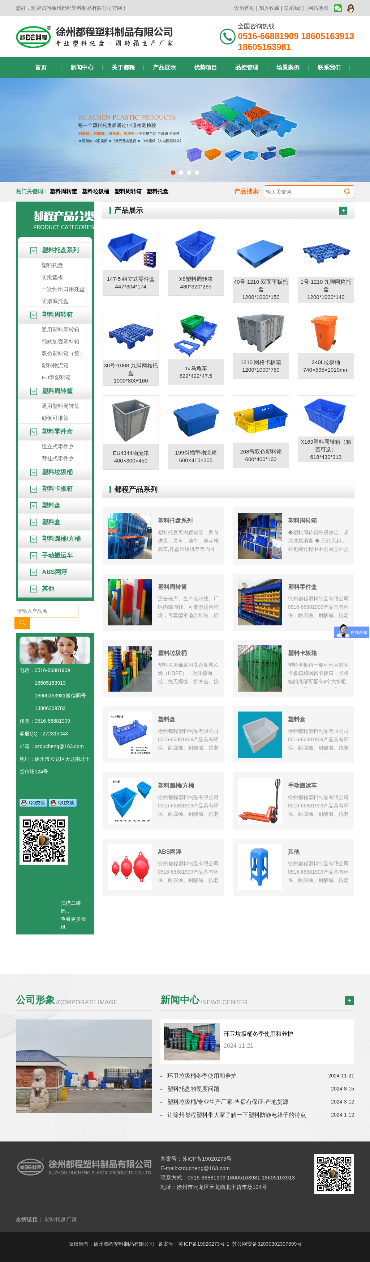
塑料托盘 (157, 191)
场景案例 (288, 67)
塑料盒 (45, 522)
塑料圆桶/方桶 (55, 538)
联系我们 (294, 8)
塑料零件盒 (51, 431)
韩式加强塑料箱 (60, 341)
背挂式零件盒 (58, 458)
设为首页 (244, 8)
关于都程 (123, 67)
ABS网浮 (48, 572)
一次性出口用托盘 (63, 289)
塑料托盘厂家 (60, 1219)
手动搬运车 (51, 555)
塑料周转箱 (128, 191)
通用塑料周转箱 (60, 329)
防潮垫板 (52, 277)
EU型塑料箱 (56, 377)
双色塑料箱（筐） (63, 353)
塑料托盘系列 (54, 250)
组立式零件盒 (58, 446)
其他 (42, 588)
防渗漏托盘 (55, 301)
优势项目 (205, 67)
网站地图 (318, 8)
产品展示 (164, 67)
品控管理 (246, 67)
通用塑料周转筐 (60, 406)
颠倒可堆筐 (55, 418)
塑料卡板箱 (51, 488)
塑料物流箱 (55, 365)
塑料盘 (45, 505)
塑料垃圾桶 (95, 191)
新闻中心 (82, 67)
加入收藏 (269, 8)
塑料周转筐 (63, 191)
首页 (41, 67)
